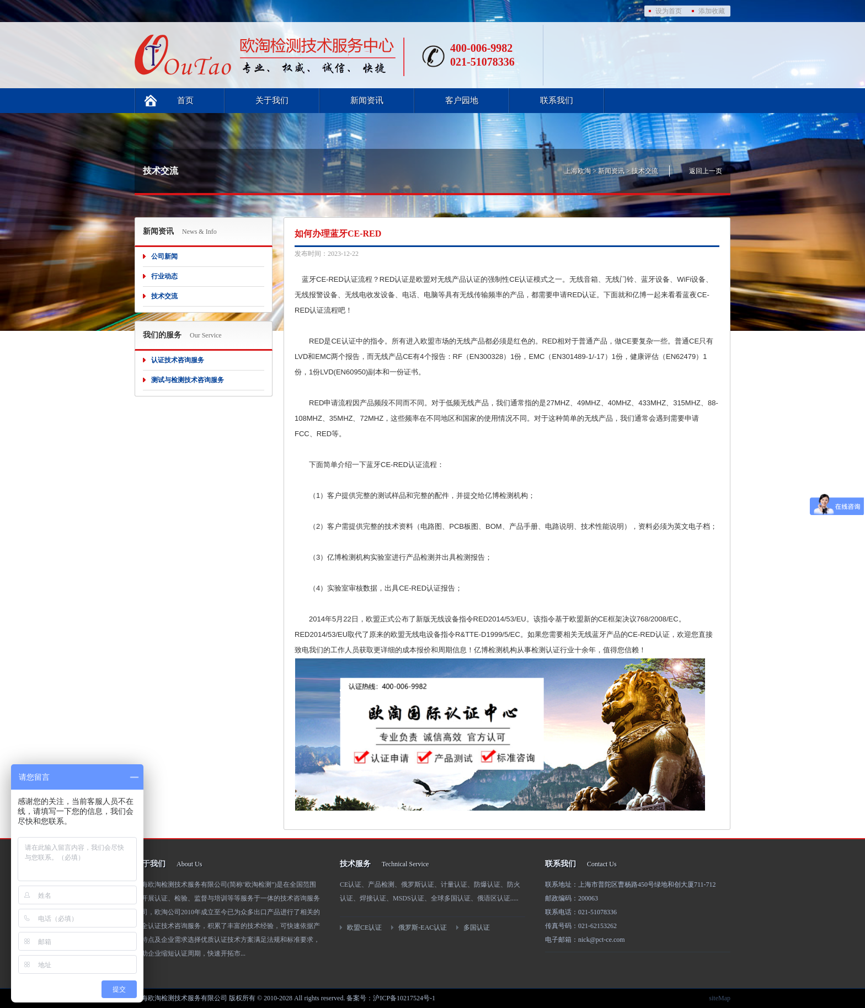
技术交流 (645, 171)
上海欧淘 (577, 171)
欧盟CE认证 (364, 927)
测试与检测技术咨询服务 (187, 380)
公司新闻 (164, 256)
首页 (185, 100)
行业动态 (164, 276)
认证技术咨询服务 (177, 360)
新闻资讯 (366, 100)
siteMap (719, 998)
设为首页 (668, 11)
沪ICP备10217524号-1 (404, 998)
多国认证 (476, 927)
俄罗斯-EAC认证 (422, 927)
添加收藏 (711, 11)
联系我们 (556, 100)
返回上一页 (705, 171)
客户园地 (461, 100)
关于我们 (272, 100)
